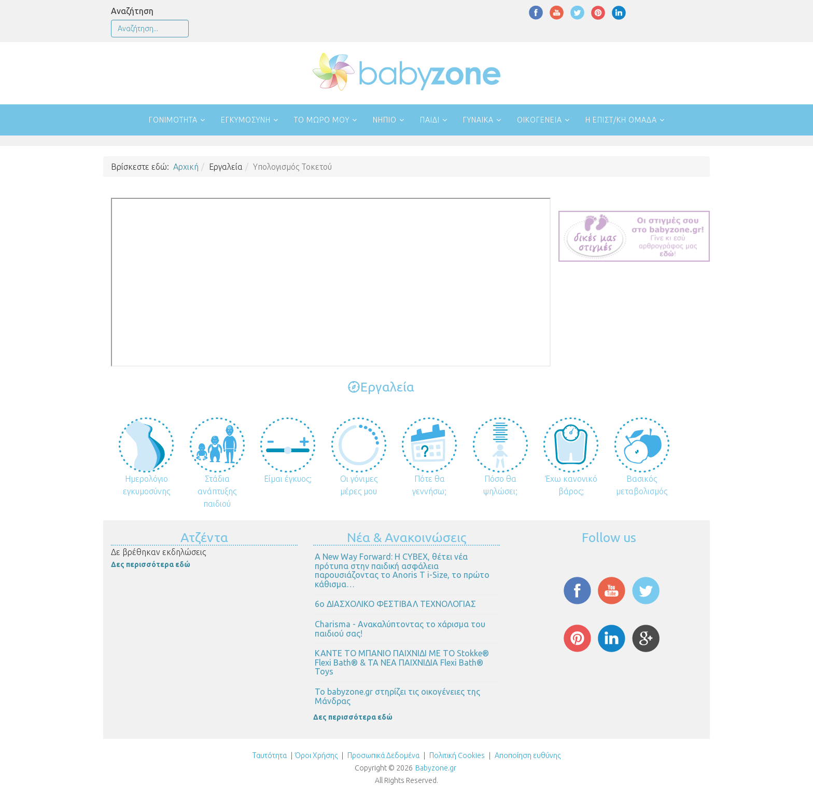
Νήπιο (385, 120)
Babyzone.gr (435, 768)
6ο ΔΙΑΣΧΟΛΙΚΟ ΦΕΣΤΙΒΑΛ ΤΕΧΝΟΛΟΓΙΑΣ (395, 604)
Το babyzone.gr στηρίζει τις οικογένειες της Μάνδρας (397, 696)
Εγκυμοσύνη (246, 120)
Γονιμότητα (173, 120)
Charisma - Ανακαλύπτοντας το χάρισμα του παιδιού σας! (400, 628)
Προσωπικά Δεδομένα (382, 755)
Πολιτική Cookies (456, 755)
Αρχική (186, 166)
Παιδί (430, 120)
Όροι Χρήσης (316, 755)
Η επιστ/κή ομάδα (621, 120)
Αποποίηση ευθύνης (527, 755)
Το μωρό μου (321, 120)
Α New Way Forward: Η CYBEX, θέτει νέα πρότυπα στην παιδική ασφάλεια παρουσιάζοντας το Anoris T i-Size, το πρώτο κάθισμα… (402, 570)
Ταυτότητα (270, 755)
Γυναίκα (478, 120)
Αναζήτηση (132, 11)
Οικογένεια (539, 120)
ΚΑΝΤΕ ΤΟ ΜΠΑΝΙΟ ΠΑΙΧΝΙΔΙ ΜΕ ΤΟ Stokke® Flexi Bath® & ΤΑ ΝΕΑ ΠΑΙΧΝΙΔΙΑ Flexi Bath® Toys (402, 662)
